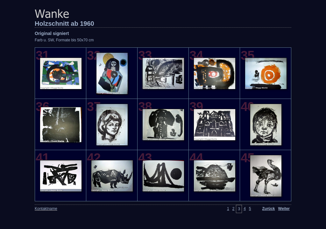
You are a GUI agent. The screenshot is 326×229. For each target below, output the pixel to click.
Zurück (268, 208)
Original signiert (52, 33)
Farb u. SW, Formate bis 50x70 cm (64, 40)
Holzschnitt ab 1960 (64, 23)
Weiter (284, 208)
